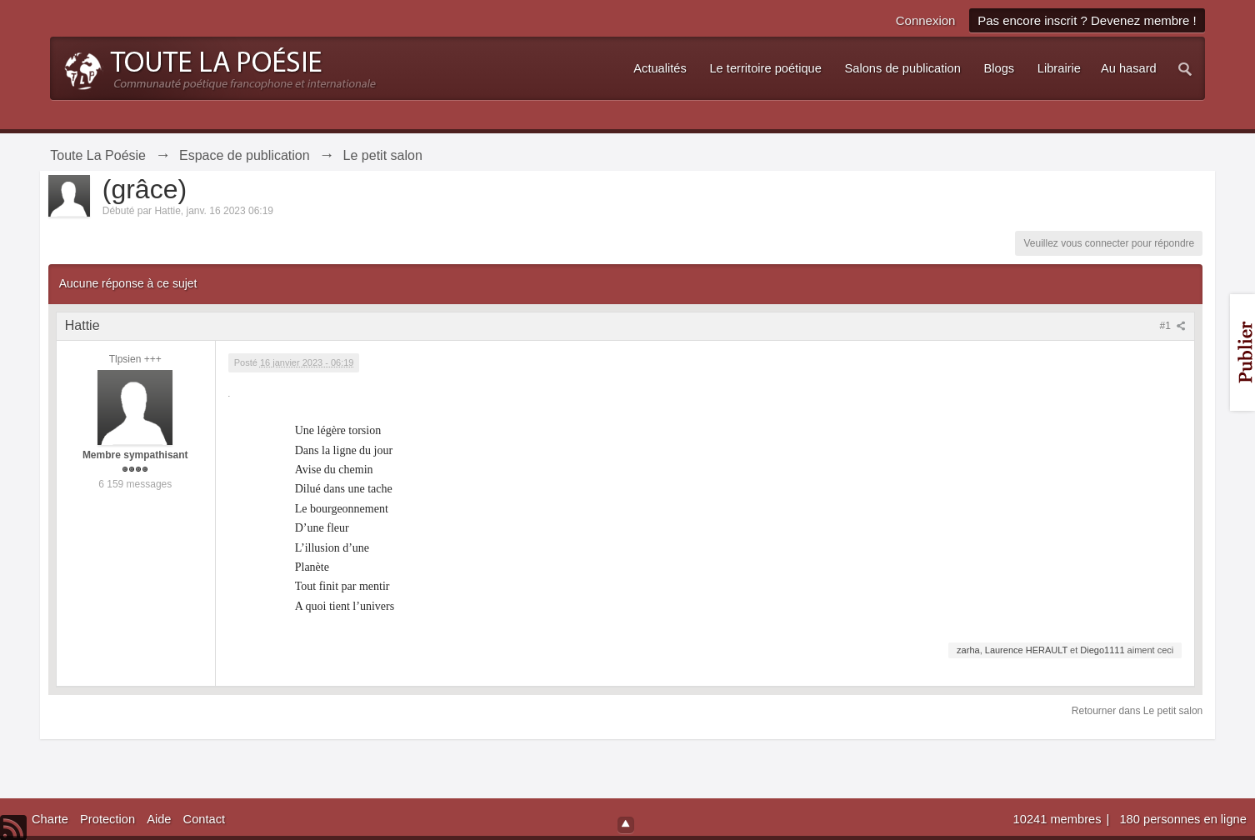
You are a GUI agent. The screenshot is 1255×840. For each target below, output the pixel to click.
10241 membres (1059, 819)
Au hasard (1129, 68)
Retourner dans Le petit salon (1137, 711)
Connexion (926, 20)
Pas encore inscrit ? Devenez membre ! (1087, 20)
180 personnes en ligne (1182, 819)
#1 (1173, 326)
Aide (159, 819)
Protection (107, 819)
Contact (204, 819)
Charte (50, 819)
